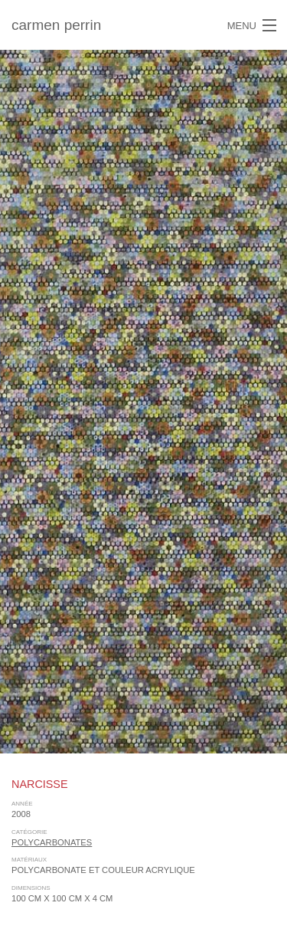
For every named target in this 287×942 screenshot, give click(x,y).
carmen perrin (56, 25)
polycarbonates (51, 842)
